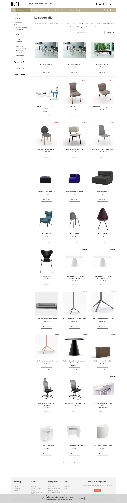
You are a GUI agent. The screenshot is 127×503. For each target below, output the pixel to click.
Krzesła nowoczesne (41, 23)
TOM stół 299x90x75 (46, 64)
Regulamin (33, 486)
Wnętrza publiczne (108, 23)
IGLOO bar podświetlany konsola (75, 446)
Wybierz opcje (46, 72)
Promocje (18, 62)
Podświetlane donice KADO (102, 361)
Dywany (80, 23)
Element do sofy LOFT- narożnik (75, 191)
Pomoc (33, 482)
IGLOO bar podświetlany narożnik (102, 446)
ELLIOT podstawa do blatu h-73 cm (47, 361)
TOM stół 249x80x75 (74, 64)
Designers (79, 10)
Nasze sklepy (17, 488)
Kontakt (16, 490)
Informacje (18, 482)
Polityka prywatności (36, 488)
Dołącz (97, 490)
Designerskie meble (22, 10)
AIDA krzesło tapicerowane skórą (102, 149)
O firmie (16, 486)
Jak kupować (51, 486)
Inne (66, 482)
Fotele (68, 23)
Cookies (33, 490)
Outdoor (98, 23)
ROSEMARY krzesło (75, 107)
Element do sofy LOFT (103, 191)
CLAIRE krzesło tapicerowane (74, 149)
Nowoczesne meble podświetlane (63, 27)
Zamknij (81, 498)
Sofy (74, 23)
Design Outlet (70, 10)
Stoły (62, 23)
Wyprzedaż (19, 75)
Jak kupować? (53, 482)
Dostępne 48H (59, 10)
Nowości (17, 68)
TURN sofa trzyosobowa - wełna (47, 318)
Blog (86, 10)
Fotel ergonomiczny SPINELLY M (75, 403)
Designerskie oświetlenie (38, 10)
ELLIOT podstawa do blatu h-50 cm (103, 318)
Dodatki (50, 10)
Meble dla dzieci (91, 27)
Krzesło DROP (102, 234)
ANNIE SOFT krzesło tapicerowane (103, 107)
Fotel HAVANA (46, 234)
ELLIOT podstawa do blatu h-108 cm (74, 318)
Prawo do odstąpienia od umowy (37, 493)
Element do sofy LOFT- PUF (46, 191)
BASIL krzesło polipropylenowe (46, 149)
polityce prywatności (56, 500)
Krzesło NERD (74, 234)
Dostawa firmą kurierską (54, 492)
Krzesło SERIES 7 (46, 276)
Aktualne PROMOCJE (53, 490)
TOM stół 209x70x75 (102, 64)
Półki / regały (79, 27)
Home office (89, 23)
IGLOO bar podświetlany (46, 446)
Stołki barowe (54, 23)
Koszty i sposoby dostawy (54, 488)
